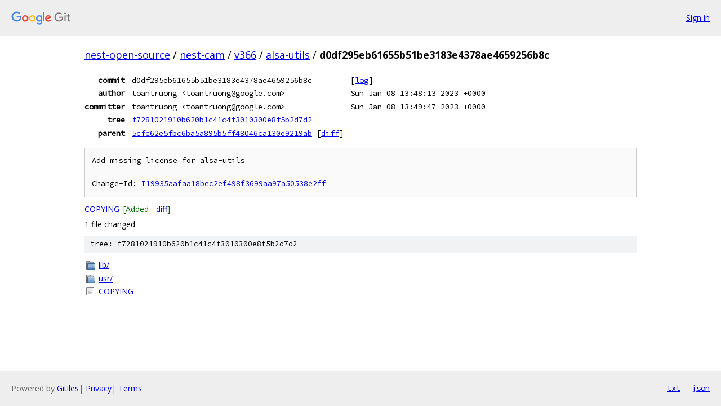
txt (673, 388)
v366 (245, 54)
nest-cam (202, 54)
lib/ (104, 264)
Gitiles (68, 388)
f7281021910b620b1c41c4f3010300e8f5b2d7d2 (222, 119)
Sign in (698, 17)
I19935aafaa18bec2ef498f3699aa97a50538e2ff (233, 183)
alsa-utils (288, 54)
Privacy (99, 388)
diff (330, 133)
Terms (130, 388)
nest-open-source (127, 54)
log (361, 80)
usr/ (106, 278)
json (701, 388)
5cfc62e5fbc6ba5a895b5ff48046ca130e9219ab (222, 133)
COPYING (101, 209)
